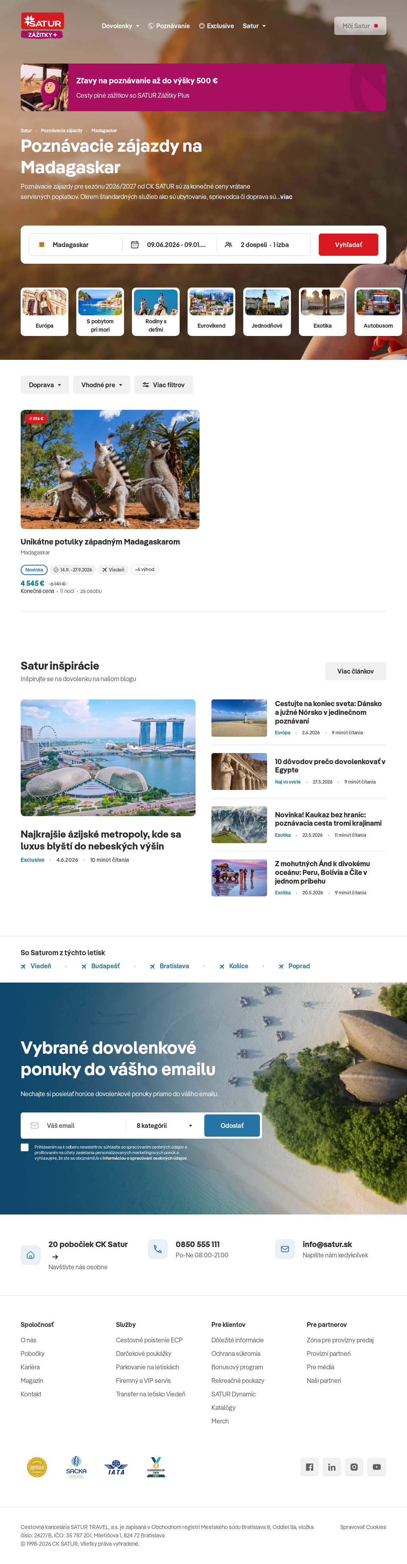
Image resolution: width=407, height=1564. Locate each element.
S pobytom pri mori (100, 325)
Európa (45, 325)
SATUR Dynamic (233, 1394)
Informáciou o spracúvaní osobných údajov (145, 1158)
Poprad (294, 966)
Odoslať (232, 1126)
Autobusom (378, 325)
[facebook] (309, 1467)
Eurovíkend (211, 325)
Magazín (32, 1380)
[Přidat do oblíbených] (190, 420)
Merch (220, 1421)
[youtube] (376, 1467)
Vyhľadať (348, 245)
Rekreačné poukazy (237, 1380)
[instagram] (354, 1467)
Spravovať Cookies (363, 1527)
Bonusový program (237, 1367)
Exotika (323, 325)
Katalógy (223, 1407)
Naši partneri (324, 1380)
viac (286, 197)
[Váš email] (73, 1125)
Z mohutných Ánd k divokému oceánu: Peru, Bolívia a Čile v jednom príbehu (322, 872)
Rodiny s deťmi (156, 325)
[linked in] (332, 1467)
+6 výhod (144, 569)
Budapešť (100, 966)
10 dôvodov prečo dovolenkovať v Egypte (330, 766)
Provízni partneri (329, 1353)
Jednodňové (267, 325)
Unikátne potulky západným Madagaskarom (101, 541)
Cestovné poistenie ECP (149, 1340)
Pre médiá (320, 1367)
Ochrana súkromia (235, 1353)
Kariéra (30, 1367)
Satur (254, 26)
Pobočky (33, 1353)
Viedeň (36, 966)
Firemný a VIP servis (143, 1380)
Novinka (34, 570)
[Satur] (42, 25)
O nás (29, 1340)
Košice (233, 966)
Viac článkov (355, 671)
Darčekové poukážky (143, 1353)
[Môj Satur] (360, 26)
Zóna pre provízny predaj (340, 1340)
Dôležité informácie (237, 1340)
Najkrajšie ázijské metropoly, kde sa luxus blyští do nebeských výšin (101, 840)
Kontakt (31, 1394)
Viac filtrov (164, 385)
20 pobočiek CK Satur (88, 1249)
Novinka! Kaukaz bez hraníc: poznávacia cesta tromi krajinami (328, 819)
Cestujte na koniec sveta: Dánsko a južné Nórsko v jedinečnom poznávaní (328, 712)
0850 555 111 (198, 1244)
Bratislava (169, 966)
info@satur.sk (327, 1244)
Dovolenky (120, 26)
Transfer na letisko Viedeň (151, 1394)
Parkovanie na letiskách (147, 1367)
